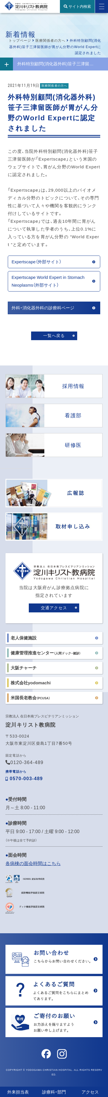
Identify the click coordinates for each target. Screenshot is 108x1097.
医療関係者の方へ (50, 41)
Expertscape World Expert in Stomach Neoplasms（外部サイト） (48, 281)
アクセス (90, 1092)
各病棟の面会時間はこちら (33, 863)
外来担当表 (18, 1092)
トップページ (20, 41)
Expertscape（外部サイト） (36, 261)
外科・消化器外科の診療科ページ (43, 307)
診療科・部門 (54, 1092)
